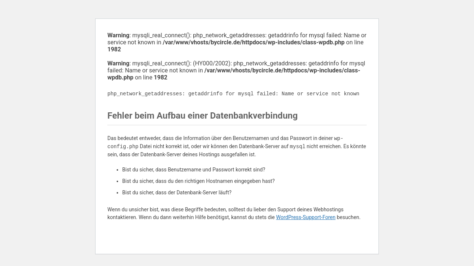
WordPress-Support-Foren (306, 217)
